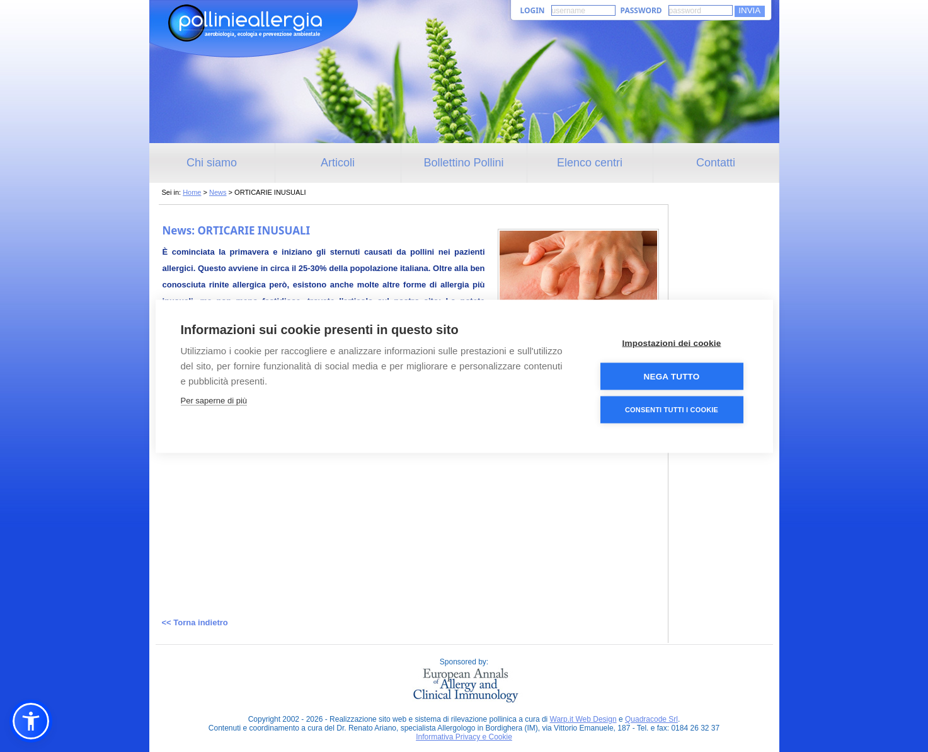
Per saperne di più (214, 400)
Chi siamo (211, 162)
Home (192, 192)
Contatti (715, 162)
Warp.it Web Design (583, 719)
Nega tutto (672, 376)
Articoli (338, 162)
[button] (31, 721)
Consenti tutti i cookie (671, 409)
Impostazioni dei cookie (671, 342)
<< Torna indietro (195, 622)
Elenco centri (589, 162)
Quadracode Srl (651, 719)
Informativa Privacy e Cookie (464, 736)
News (218, 192)
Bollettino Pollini (463, 162)
